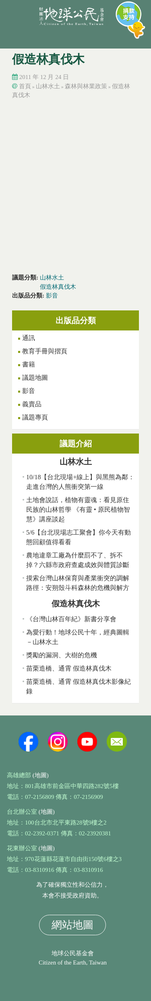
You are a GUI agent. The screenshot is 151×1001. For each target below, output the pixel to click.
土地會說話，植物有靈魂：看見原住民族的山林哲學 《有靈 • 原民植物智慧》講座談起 (78, 509)
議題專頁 (35, 417)
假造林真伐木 (58, 287)
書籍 (28, 364)
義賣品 (31, 404)
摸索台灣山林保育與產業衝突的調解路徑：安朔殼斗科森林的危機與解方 (77, 583)
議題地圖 (35, 377)
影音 (52, 295)
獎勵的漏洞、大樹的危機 (61, 655)
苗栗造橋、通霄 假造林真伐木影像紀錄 (78, 686)
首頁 (25, 86)
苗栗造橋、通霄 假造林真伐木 (69, 668)
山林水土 (48, 86)
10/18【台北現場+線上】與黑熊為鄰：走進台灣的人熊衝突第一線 (80, 482)
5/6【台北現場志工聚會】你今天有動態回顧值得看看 (78, 537)
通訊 (28, 337)
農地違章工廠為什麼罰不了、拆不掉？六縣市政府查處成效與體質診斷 (77, 560)
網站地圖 (72, 925)
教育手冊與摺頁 (44, 351)
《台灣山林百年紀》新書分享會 (71, 619)
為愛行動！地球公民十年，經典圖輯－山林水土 (77, 637)
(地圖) (41, 775)
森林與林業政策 (86, 86)
